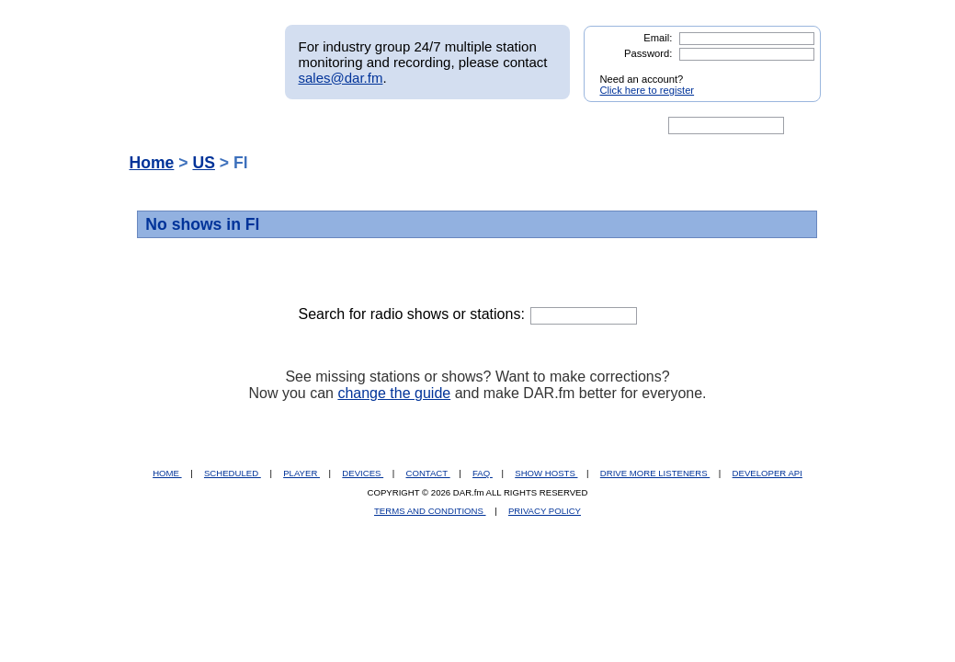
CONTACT (428, 473)
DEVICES (362, 473)
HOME (167, 473)
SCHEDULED (232, 473)
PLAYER (301, 473)
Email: (657, 37)
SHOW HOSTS (546, 473)
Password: (648, 53)
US (203, 163)
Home (152, 163)
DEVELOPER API (767, 473)
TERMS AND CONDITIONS (430, 511)
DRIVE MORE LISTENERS (655, 473)
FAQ (482, 473)
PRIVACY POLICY (544, 511)
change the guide (393, 393)
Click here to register (647, 90)
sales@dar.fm (341, 78)
